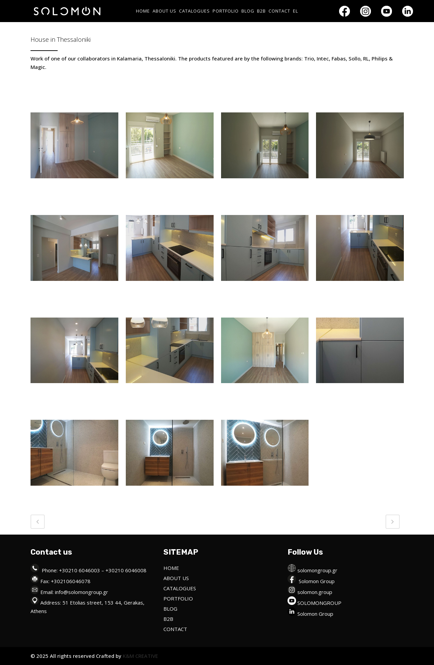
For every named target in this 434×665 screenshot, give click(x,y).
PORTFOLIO (178, 598)
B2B (168, 618)
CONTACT (175, 629)
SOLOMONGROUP (319, 602)
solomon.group (314, 592)
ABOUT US (176, 578)
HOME (171, 567)
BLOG (170, 608)
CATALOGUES (179, 588)
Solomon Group (317, 581)
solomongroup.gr (317, 570)
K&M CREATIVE (139, 655)
